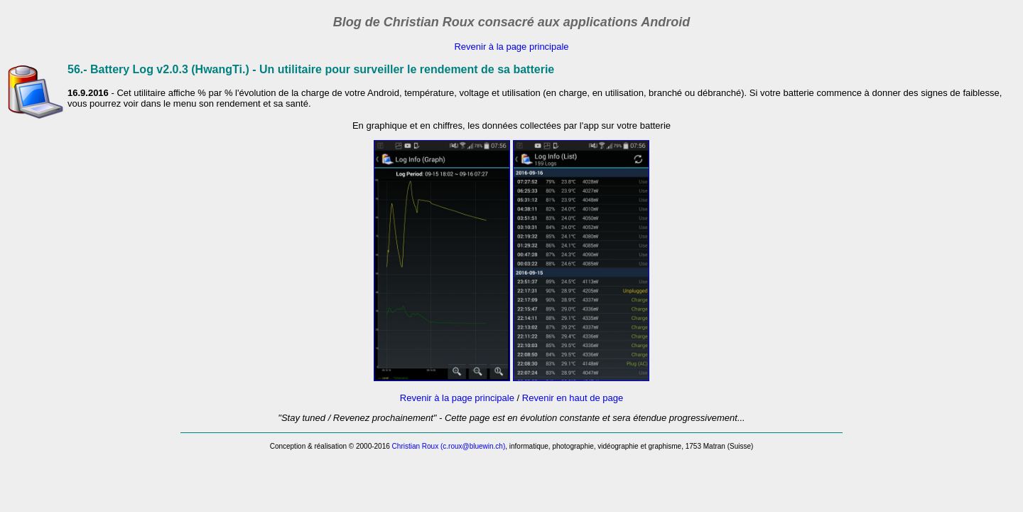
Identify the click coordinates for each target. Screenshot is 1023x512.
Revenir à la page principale (511, 46)
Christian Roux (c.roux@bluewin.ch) (449, 446)
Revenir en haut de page (572, 398)
